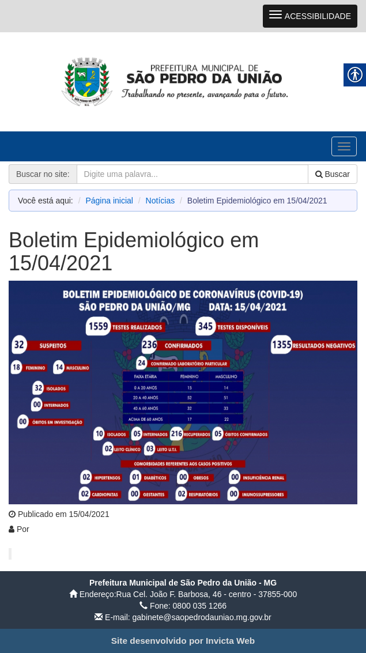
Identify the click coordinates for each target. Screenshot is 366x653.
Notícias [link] (160, 200)
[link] (183, 81)
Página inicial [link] (109, 200)
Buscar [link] (332, 174)
